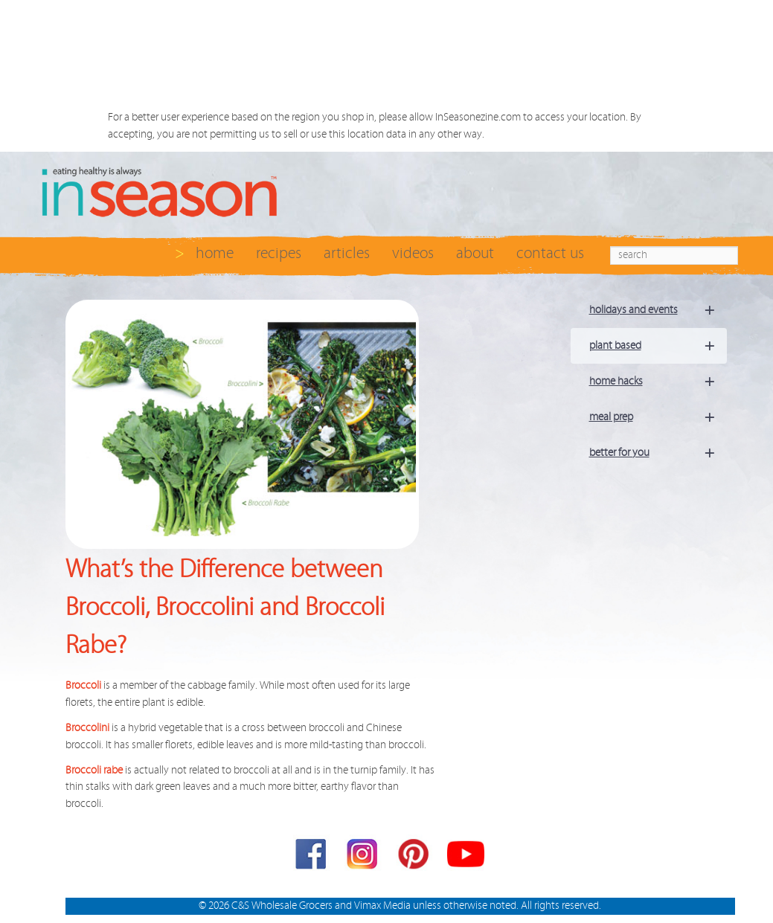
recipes (278, 253)
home (215, 253)
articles (347, 253)
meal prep (658, 417)
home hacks (658, 381)
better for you (658, 453)
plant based (658, 346)
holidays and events (658, 310)
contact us (550, 253)
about (475, 253)
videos (413, 253)
